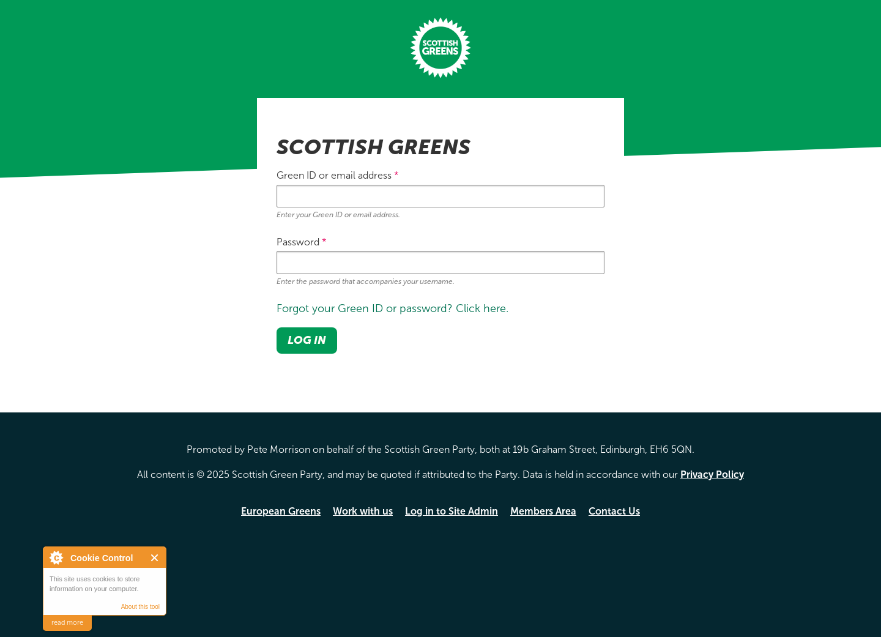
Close (155, 558)
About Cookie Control (55, 557)
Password (302, 242)
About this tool (140, 606)
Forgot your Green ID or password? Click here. (392, 308)
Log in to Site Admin (451, 511)
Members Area (543, 511)
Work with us (363, 511)
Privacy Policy (712, 474)
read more (67, 623)
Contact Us (614, 511)
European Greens (281, 511)
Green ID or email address (338, 175)
